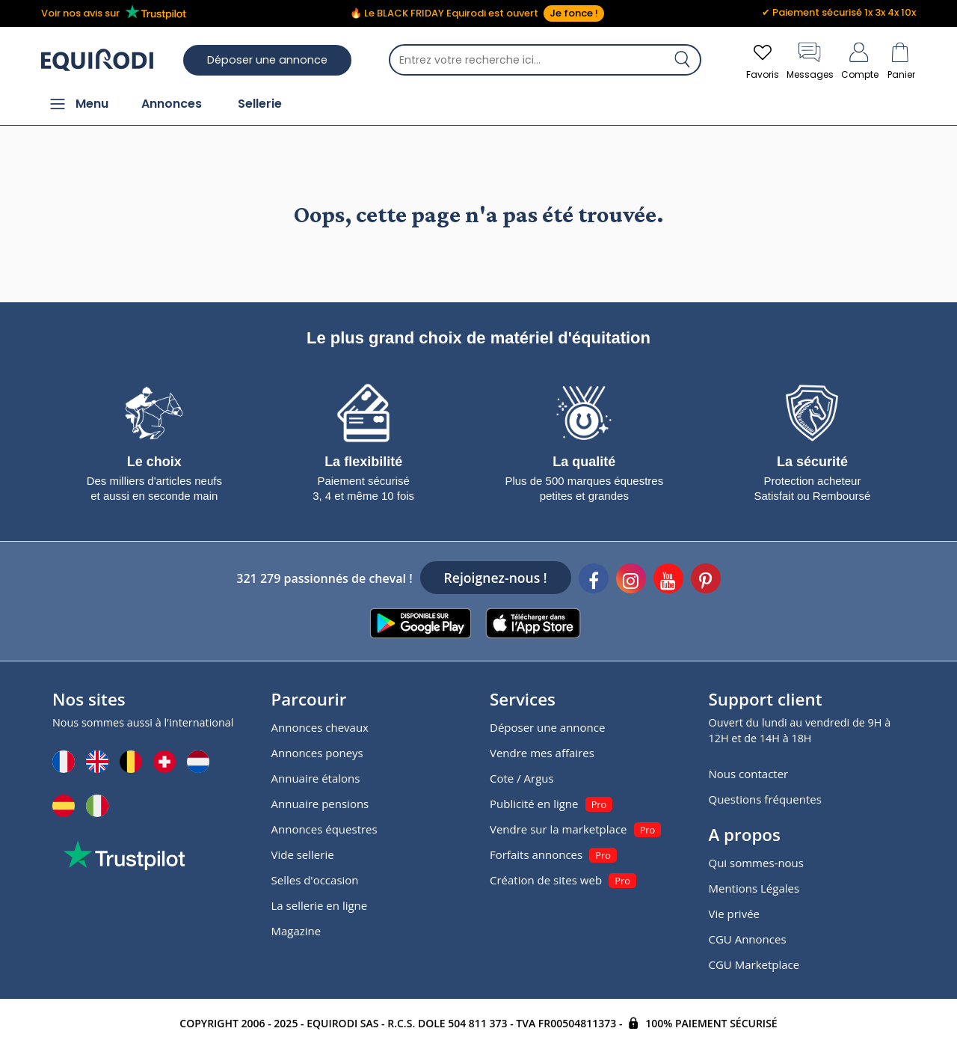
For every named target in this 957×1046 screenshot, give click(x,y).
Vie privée (734, 913)
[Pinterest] (706, 581)
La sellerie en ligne (319, 905)
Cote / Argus (522, 778)
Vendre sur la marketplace (558, 829)
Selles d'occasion (315, 879)
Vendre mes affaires (542, 752)
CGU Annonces (748, 939)
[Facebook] (594, 581)
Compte (859, 59)
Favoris (762, 59)
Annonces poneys (317, 752)
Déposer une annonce (267, 59)
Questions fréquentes (765, 799)
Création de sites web (546, 879)
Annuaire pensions (320, 803)
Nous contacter (749, 773)
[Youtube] (668, 581)
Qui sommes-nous (756, 862)
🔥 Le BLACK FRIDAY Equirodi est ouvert (477, 13)
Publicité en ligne (534, 803)
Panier (901, 59)
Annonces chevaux (320, 727)
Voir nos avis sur (116, 12)
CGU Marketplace (754, 964)
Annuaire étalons (315, 778)
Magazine (296, 930)
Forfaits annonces (536, 854)
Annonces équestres (324, 829)
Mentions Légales (754, 888)
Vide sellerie (302, 854)
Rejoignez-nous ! (495, 578)
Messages (810, 59)
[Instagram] (631, 581)
